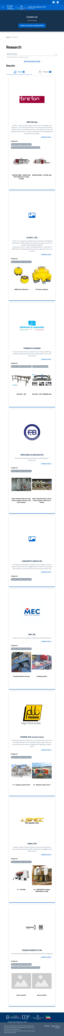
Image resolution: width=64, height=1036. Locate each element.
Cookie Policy (55, 1026)
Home (8, 37)
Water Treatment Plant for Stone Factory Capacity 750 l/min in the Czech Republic (21, 501)
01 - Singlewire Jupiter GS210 (21, 786)
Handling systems (42, 678)
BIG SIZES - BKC (21, 395)
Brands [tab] (19, 72)
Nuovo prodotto (21, 997)
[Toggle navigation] (3, 7)
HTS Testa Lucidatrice (42, 290)
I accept (57, 1027)
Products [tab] (45, 72)
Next (54, 165)
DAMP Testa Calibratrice (21, 290)
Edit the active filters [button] (32, 62)
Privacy (47, 1026)
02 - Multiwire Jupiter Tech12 (41, 786)
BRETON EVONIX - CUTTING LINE (41, 176)
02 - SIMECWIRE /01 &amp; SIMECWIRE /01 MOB (42, 892)
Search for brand (12, 54)
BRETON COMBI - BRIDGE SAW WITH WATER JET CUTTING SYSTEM (21, 177)
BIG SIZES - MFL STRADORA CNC (41, 395)
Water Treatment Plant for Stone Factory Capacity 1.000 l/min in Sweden (41, 501)
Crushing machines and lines (21, 678)
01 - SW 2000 (21, 891)
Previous (9, 165)
